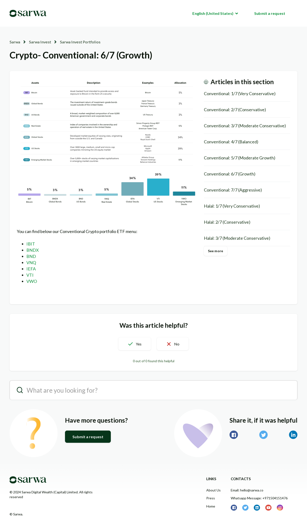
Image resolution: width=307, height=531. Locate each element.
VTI (30, 275)
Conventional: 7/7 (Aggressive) (233, 189)
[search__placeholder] (153, 390)
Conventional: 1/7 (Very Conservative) (240, 93)
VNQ (31, 262)
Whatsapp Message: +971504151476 (259, 498)
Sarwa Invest (39, 42)
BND (31, 256)
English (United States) (213, 13)
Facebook (234, 435)
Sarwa (15, 42)
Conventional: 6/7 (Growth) (229, 173)
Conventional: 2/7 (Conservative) (235, 109)
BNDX (32, 250)
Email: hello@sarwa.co (247, 490)
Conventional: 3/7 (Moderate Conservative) (245, 125)
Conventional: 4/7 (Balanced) (231, 141)
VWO (31, 281)
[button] (133, 343)
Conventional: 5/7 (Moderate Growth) (239, 157)
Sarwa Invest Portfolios (77, 42)
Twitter (263, 435)
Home (210, 506)
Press (210, 498)
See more (215, 251)
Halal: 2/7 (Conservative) (227, 221)
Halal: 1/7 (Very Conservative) (232, 205)
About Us (213, 490)
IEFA (31, 268)
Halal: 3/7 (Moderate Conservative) (237, 237)
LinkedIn (293, 435)
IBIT (30, 243)
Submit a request (269, 13)
